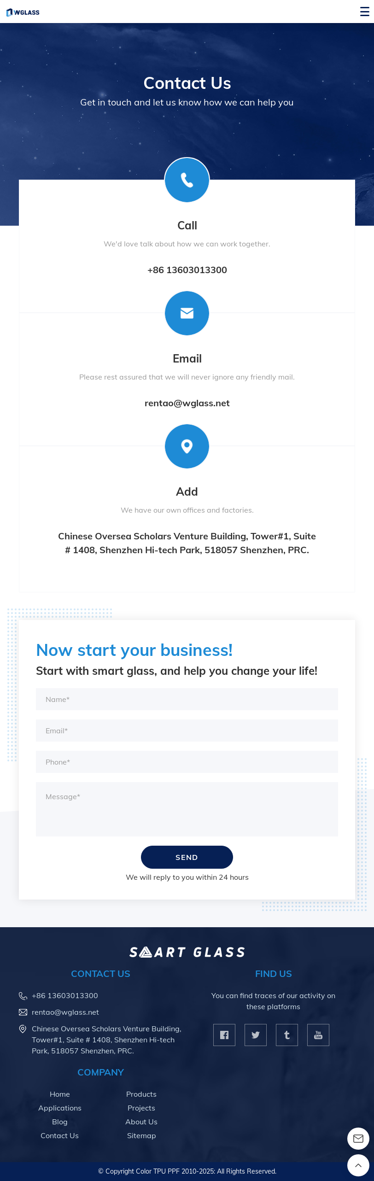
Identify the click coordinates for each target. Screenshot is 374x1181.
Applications (60, 1107)
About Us (141, 1121)
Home (60, 1094)
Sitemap (141, 1135)
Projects (141, 1107)
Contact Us (60, 1135)
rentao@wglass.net (187, 403)
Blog (60, 1121)
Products (141, 1094)
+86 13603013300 (187, 269)
